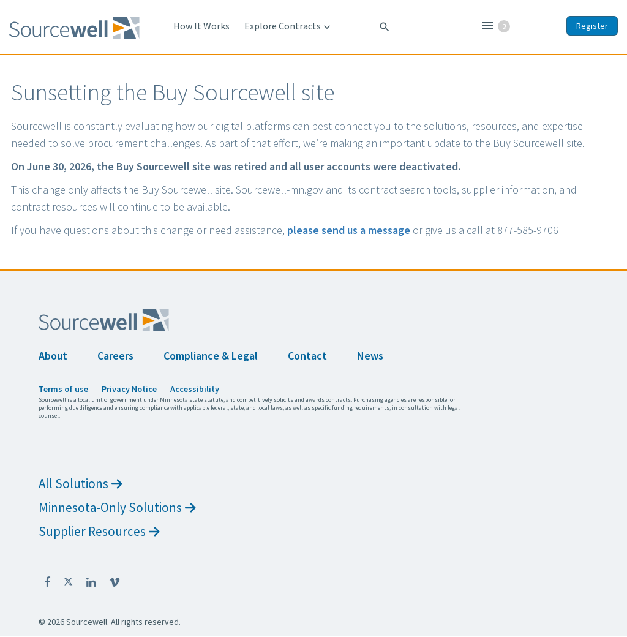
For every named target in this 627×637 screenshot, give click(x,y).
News (370, 356)
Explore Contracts (288, 26)
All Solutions (80, 483)
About (53, 356)
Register (592, 25)
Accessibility (194, 388)
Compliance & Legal (210, 356)
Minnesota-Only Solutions (117, 507)
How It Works (201, 26)
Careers (115, 356)
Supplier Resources (99, 531)
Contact (307, 356)
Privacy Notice (129, 388)
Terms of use (63, 388)
